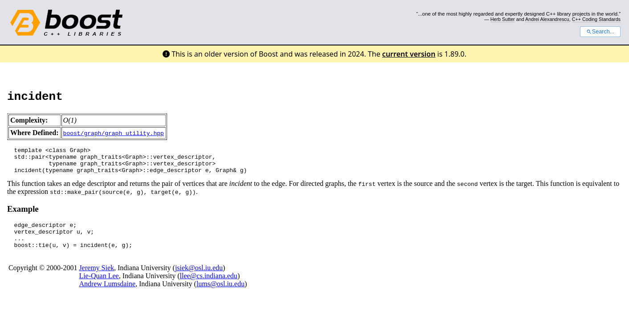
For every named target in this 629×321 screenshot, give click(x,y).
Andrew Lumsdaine (107, 294)
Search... (600, 32)
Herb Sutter (502, 19)
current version (409, 54)
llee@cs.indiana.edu (208, 286)
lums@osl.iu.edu (220, 294)
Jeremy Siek (96, 278)
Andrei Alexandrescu (547, 19)
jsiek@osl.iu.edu (199, 278)
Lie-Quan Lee (98, 286)
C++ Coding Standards (596, 19)
